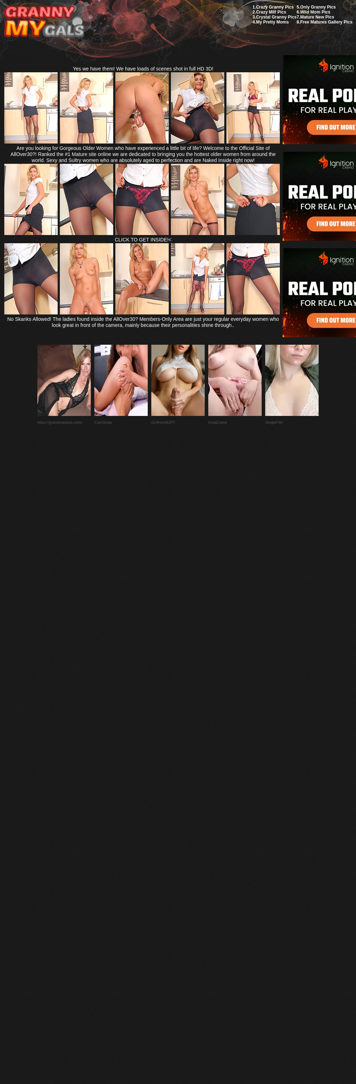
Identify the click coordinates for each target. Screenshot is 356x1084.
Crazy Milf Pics (271, 12)
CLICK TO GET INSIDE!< (143, 240)
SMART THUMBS (190, 916)
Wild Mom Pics (315, 12)
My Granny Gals (44, 21)
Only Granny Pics (318, 7)
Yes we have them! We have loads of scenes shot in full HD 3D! (143, 69)
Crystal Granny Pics (276, 17)
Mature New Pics (317, 17)
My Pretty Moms (272, 22)
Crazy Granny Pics (275, 7)
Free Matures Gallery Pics (326, 22)
